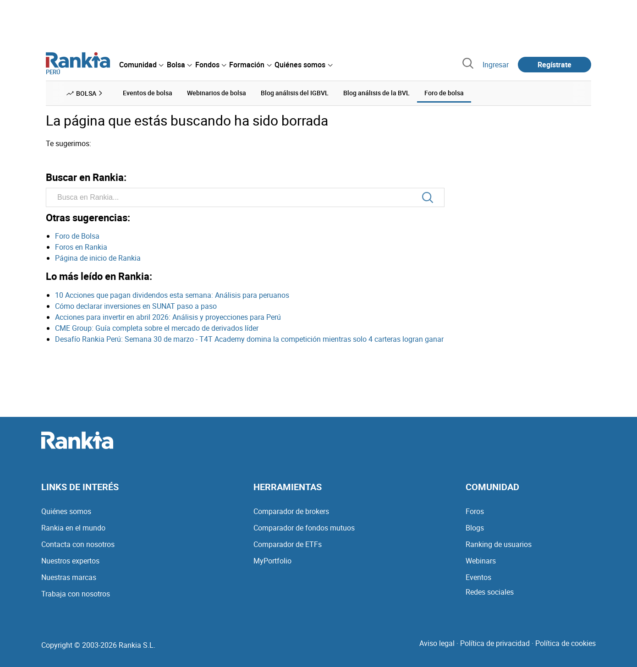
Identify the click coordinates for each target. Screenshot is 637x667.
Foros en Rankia (81, 247)
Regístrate (554, 65)
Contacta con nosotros (78, 544)
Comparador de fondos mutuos (304, 528)
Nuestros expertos (70, 561)
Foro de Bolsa (77, 236)
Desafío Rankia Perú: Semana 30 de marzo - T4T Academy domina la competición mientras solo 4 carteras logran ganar (249, 339)
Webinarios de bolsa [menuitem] (216, 92)
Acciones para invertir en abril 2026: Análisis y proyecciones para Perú (168, 317)
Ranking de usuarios (499, 544)
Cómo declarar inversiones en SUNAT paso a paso (136, 306)
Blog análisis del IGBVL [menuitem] (295, 92)
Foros (475, 511)
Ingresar (496, 65)
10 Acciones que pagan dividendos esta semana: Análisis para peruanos (172, 295)
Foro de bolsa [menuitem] (444, 92)
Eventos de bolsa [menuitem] (147, 92)
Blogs (475, 528)
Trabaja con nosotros (75, 594)
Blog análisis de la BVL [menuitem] (376, 92)
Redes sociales (490, 592)
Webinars (481, 561)
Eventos (478, 577)
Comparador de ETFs (287, 544)
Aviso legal (437, 643)
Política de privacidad (495, 643)
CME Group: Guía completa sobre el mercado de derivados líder (156, 328)
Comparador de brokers (291, 511)
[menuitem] (141, 64)
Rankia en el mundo (73, 528)
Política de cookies (565, 643)
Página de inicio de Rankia (98, 258)
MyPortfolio (272, 561)
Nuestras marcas (68, 577)
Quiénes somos (66, 511)
